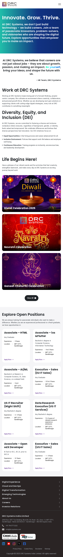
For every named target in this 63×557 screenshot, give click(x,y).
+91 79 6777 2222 (11, 525)
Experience (8, 341)
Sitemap (47, 549)
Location (7, 344)
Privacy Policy (17, 549)
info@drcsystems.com (13, 529)
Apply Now (7, 359)
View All (30, 298)
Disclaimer (38, 549)
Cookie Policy (28, 549)
